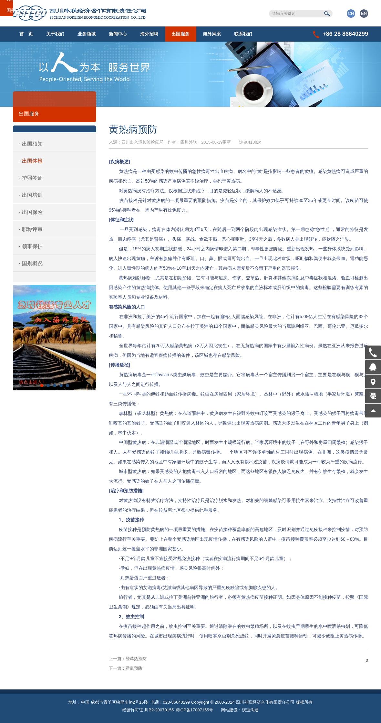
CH (351, 13)
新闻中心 (118, 33)
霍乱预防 (125, 668)
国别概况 (32, 263)
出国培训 (32, 195)
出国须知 (32, 143)
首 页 (26, 33)
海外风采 (212, 33)
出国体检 (32, 161)
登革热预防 (128, 658)
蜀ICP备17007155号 (194, 710)
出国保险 (32, 212)
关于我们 (55, 33)
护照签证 (32, 178)
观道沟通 (250, 710)
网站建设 (229, 710)
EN (364, 13)
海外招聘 (149, 33)
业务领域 (86, 33)
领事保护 (32, 246)
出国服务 (180, 33)
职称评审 (32, 229)
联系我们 (243, 33)
